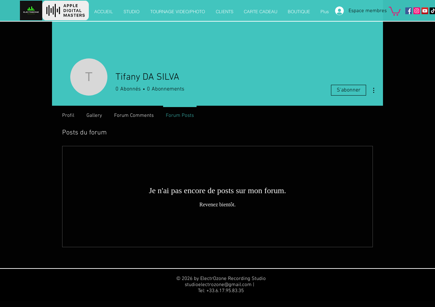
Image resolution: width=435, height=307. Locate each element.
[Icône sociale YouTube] (424, 10)
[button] (395, 11)
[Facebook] (408, 10)
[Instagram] (416, 10)
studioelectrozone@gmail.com (218, 285)
